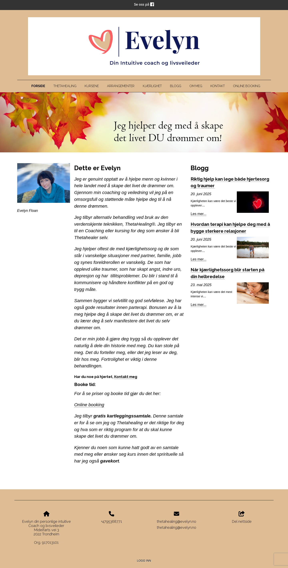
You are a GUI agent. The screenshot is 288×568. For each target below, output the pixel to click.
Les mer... (198, 214)
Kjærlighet (152, 86)
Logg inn (144, 560)
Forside (38, 86)
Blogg (175, 86)
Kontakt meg (125, 377)
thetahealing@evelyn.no (176, 521)
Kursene (92, 86)
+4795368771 (111, 521)
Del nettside (242, 517)
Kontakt (217, 86)
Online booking (89, 404)
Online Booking (246, 86)
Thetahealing (64, 86)
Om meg (195, 86)
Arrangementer (120, 86)
